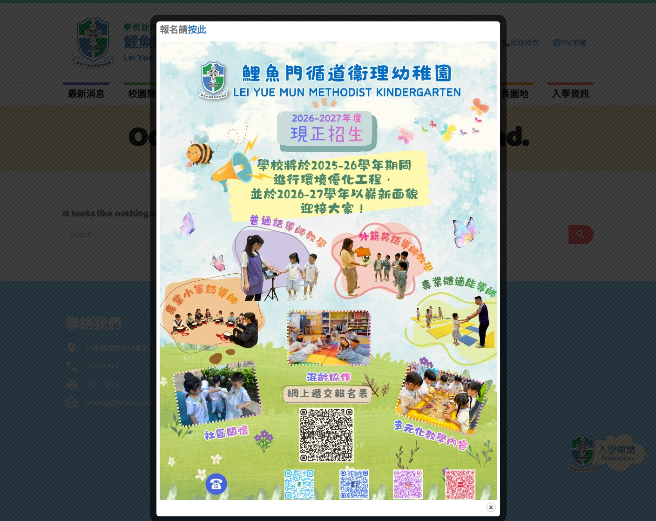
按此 (197, 31)
